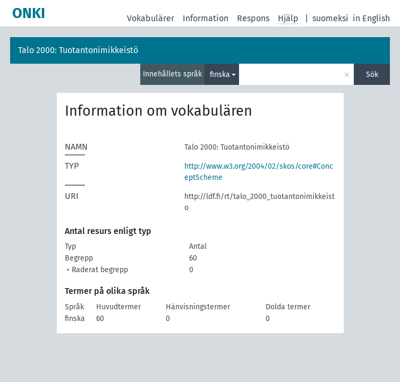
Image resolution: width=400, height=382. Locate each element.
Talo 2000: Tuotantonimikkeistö (78, 50)
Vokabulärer (150, 18)
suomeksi (330, 18)
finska (220, 74)
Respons (253, 18)
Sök (372, 74)
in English (371, 18)
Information (205, 18)
